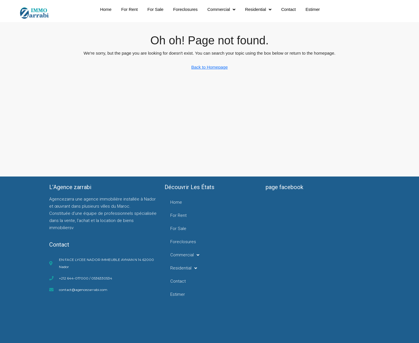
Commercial (221, 10)
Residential (258, 10)
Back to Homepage (209, 67)
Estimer (312, 9)
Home (106, 9)
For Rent (129, 9)
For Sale (155, 9)
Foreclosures (185, 9)
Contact (288, 9)
